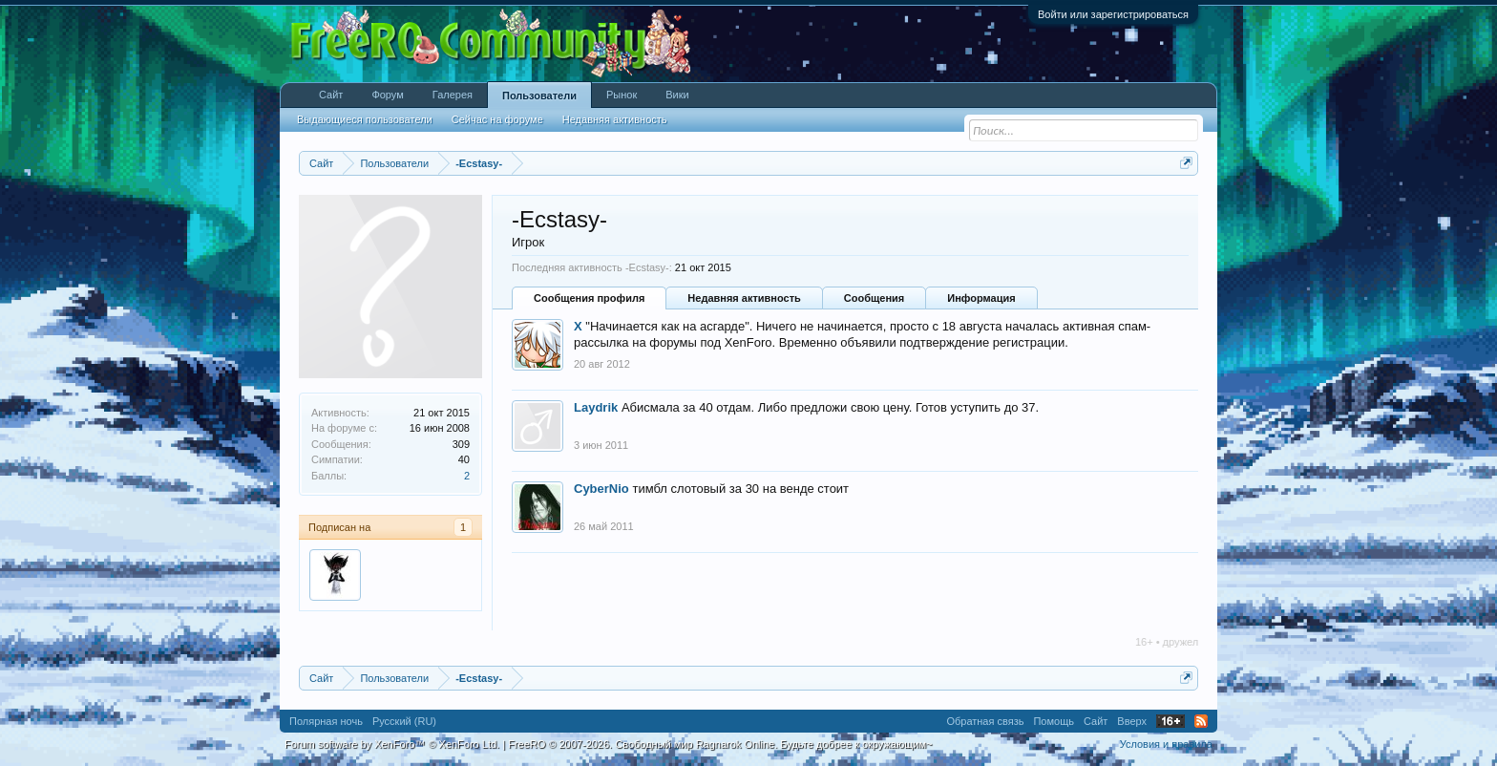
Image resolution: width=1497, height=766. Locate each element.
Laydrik (596, 407)
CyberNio (601, 488)
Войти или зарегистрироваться (1113, 14)
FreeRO (720, 744)
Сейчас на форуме (497, 119)
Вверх (1132, 721)
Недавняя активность (743, 298)
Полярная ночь (326, 721)
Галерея (452, 94)
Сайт (331, 94)
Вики (676, 94)
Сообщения (874, 298)
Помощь (1053, 721)
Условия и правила (1166, 744)
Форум (387, 94)
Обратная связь (984, 721)
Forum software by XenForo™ (392, 744)
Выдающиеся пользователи (364, 119)
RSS (1201, 721)
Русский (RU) (404, 721)
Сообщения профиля (589, 298)
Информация (981, 298)
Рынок (621, 94)
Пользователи (539, 95)
